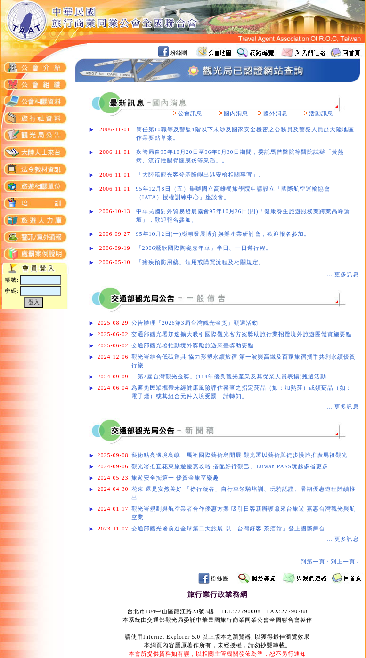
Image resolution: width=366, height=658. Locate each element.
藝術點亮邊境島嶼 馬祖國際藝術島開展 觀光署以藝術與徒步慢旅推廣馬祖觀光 (239, 455)
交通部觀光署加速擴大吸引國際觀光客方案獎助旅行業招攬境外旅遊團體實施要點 (241, 334)
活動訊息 (321, 113)
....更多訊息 (343, 274)
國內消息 (236, 113)
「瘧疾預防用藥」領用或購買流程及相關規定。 (200, 262)
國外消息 (275, 113)
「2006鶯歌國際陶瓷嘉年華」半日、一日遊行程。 (204, 248)
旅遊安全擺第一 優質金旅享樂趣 (175, 477)
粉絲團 (178, 52)
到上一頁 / (346, 561)
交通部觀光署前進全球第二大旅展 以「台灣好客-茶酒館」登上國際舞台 (228, 528)
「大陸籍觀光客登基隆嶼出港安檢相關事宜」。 (200, 174)
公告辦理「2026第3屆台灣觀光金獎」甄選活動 (194, 323)
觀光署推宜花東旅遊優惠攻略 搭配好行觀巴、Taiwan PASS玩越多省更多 (230, 466)
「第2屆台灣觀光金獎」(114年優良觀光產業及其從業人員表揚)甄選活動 (229, 376)
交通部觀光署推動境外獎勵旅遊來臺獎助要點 (192, 345)
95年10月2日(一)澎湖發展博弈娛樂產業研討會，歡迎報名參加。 (223, 234)
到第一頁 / (316, 561)
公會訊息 (190, 113)
